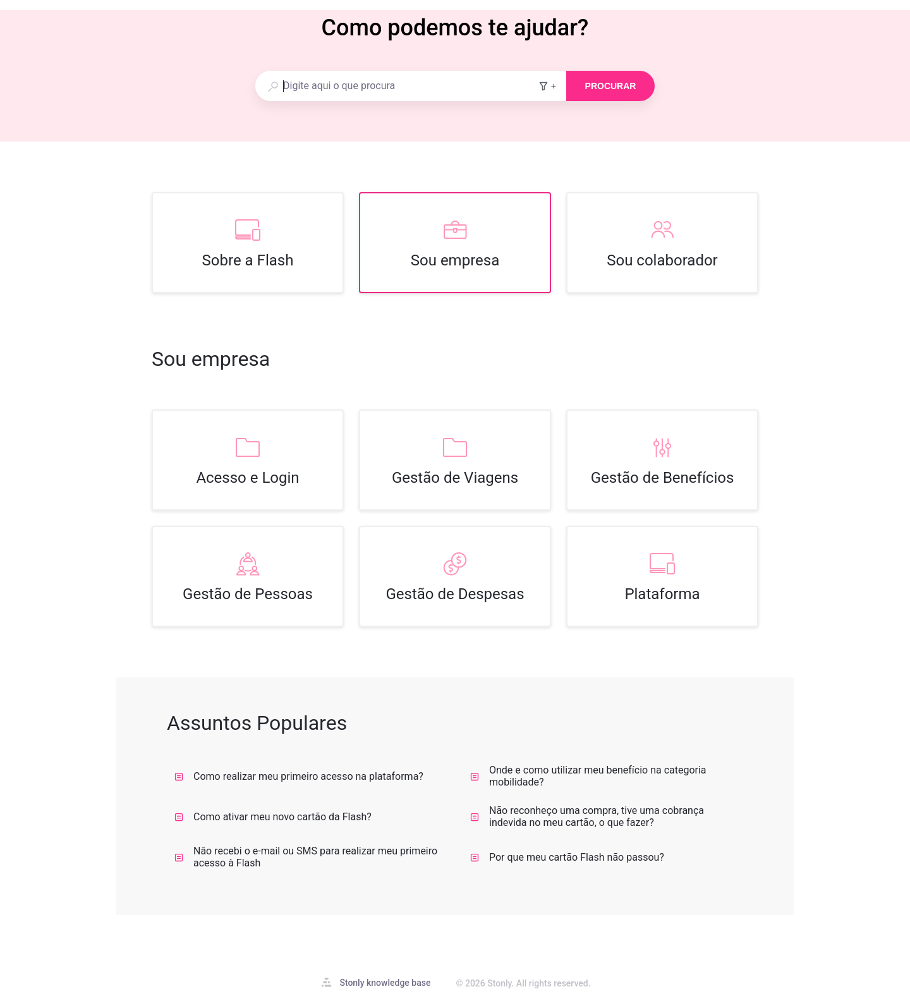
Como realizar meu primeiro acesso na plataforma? (298, 776)
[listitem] (248, 242)
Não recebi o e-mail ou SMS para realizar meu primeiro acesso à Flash (305, 856)
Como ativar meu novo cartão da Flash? (273, 817)
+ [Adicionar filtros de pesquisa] (547, 86)
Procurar (610, 86)
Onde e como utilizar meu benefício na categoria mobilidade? (588, 776)
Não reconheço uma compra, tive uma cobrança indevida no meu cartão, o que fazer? (587, 816)
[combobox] (396, 85)
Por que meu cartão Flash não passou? (567, 857)
